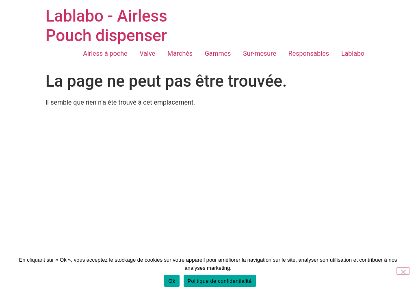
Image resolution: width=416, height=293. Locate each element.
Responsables (308, 53)
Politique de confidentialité (220, 281)
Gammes (218, 53)
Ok (171, 281)
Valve (148, 53)
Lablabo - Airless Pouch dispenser (106, 26)
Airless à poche (105, 53)
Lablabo (352, 53)
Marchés (180, 53)
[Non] (403, 271)
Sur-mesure (259, 53)
